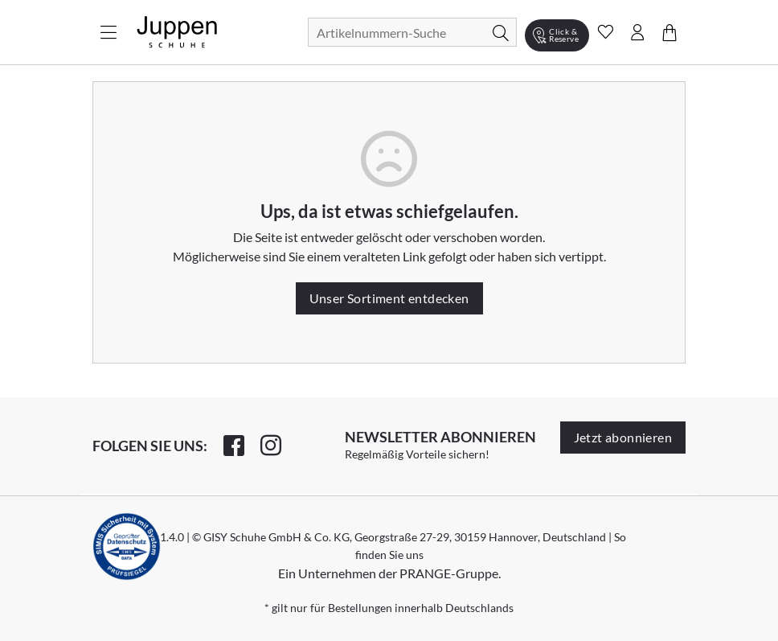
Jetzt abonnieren (623, 437)
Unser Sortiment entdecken (389, 298)
